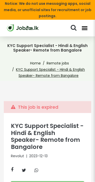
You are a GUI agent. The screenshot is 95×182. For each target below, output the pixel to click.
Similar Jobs (47, 174)
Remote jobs (57, 57)
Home (37, 57)
